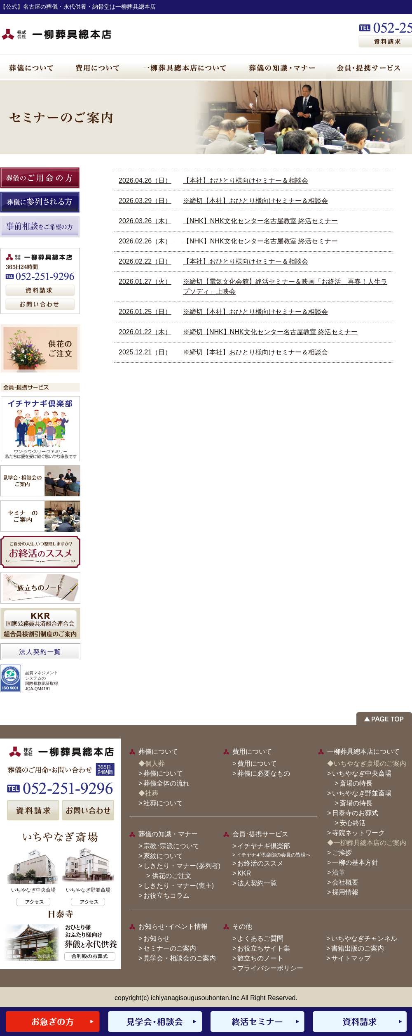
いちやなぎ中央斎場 (361, 773)
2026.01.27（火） (145, 281)
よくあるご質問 (260, 938)
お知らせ (156, 938)
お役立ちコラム (166, 895)
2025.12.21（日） (145, 352)
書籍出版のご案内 (357, 948)
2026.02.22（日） (145, 261)
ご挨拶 (342, 852)
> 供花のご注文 (166, 875)
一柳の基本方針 (355, 862)
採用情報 (345, 892)
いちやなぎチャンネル (364, 938)
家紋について (163, 855)
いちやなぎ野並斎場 (361, 793)
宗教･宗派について (171, 846)
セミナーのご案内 (169, 948)
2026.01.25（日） (145, 311)
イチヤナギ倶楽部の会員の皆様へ (273, 855)
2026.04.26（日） (145, 180)
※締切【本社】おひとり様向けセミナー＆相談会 (255, 200)
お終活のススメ (260, 863)
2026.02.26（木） (145, 241)
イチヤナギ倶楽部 (263, 846)
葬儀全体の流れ (166, 783)
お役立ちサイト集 (263, 948)
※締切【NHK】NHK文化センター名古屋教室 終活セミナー (270, 331)
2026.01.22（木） (145, 331)
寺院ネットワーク (358, 832)
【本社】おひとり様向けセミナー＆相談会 (245, 180)
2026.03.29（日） (145, 200)
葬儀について (163, 773)
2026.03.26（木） (145, 220)
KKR (244, 873)
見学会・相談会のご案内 (179, 958)
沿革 (338, 872)
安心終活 (352, 822)
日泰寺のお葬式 (355, 813)
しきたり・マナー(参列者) (181, 865)
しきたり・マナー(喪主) (178, 885)
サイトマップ (351, 958)
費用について (257, 763)
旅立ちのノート (260, 958)
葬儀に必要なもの (263, 773)
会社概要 (345, 882)
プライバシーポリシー (270, 968)
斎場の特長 (355, 783)
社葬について (163, 803)
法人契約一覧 (257, 883)
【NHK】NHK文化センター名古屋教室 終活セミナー (260, 220)
